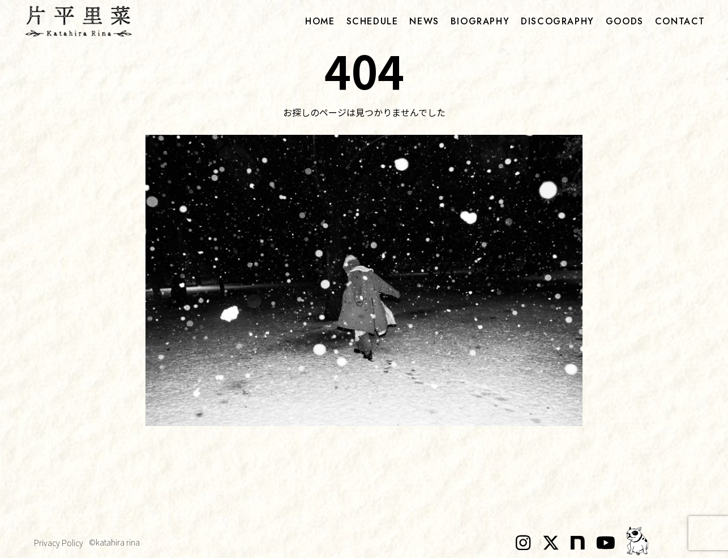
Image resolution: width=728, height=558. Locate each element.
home (320, 21)
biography (480, 21)
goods (625, 21)
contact (680, 21)
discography (557, 21)
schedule (372, 21)
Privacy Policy (58, 542)
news (424, 21)
